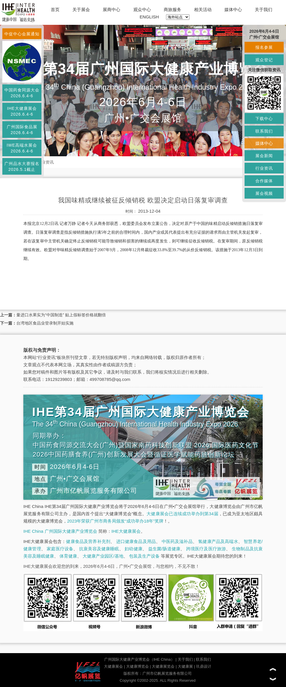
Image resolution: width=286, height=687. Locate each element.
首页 (55, 9)
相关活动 (203, 9)
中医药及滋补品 (177, 541)
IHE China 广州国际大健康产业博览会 (60, 531)
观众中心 (142, 9)
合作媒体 (264, 180)
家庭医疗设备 (60, 548)
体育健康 (68, 556)
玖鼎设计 (203, 666)
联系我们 (203, 659)
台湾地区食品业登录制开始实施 (45, 323)
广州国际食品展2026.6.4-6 (22, 129)
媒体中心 (233, 9)
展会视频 (264, 193)
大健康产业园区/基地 (103, 556)
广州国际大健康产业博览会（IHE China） (139, 659)
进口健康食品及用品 (136, 541)
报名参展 (264, 47)
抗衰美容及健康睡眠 (99, 548)
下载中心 (264, 118)
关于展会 (81, 9)
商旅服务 (172, 9)
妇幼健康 (133, 548)
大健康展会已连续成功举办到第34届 (182, 513)
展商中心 (111, 9)
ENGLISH (149, 16)
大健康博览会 (137, 666)
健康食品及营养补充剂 (88, 541)
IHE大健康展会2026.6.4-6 (21, 111)
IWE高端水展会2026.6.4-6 (22, 148)
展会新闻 (264, 155)
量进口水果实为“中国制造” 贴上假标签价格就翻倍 (61, 315)
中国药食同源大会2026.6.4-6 (21, 93)
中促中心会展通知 (21, 34)
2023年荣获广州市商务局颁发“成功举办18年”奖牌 (115, 520)
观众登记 (264, 60)
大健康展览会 (163, 666)
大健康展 (185, 666)
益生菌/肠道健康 (164, 548)
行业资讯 (45, 162)
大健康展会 (113, 666)
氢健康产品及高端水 (218, 541)
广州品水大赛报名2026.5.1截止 (21, 166)
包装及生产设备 (144, 556)
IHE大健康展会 (126, 531)
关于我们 (263, 9)
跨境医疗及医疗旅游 (206, 548)
